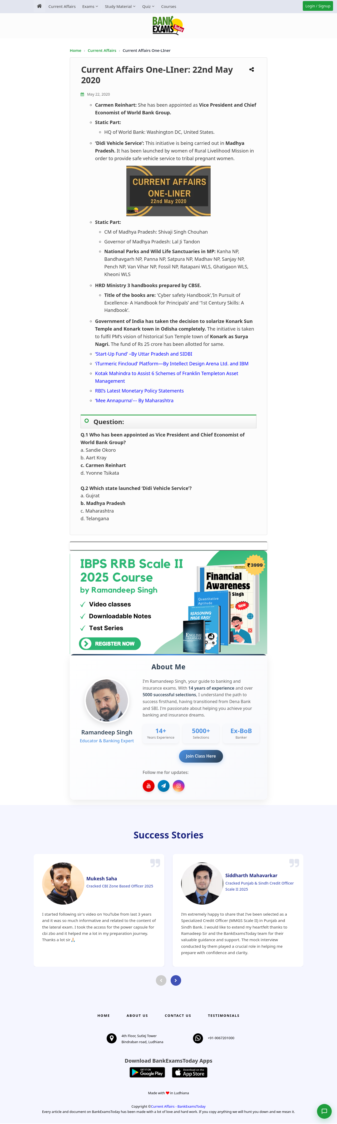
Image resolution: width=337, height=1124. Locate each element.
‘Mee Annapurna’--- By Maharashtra (134, 400)
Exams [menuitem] (88, 6)
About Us (137, 1016)
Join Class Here (201, 756)
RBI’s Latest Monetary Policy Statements (139, 390)
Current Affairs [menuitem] (62, 6)
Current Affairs (102, 50)
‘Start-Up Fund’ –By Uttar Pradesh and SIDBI (143, 354)
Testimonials (224, 1016)
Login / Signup (317, 5)
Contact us (178, 1016)
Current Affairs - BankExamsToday (178, 1106)
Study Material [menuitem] (118, 6)
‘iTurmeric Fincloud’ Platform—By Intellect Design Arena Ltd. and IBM (172, 363)
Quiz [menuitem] (146, 6)
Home (75, 50)
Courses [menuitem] (168, 6)
